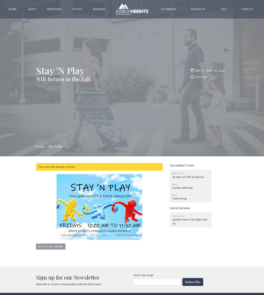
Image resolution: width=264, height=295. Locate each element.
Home (12, 9)
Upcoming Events (182, 165)
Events (77, 9)
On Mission (168, 9)
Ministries (54, 9)
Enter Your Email (143, 275)
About (31, 9)
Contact (247, 9)
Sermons (99, 9)
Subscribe (193, 282)
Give (223, 9)
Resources (198, 9)
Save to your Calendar (50, 246)
